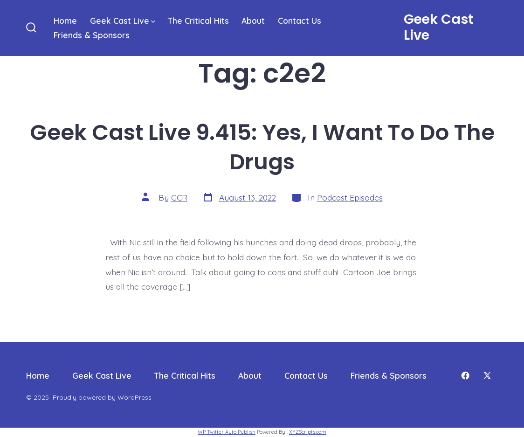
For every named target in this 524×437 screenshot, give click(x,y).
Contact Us (299, 20)
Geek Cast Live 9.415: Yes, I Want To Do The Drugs (262, 147)
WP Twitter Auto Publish (226, 432)
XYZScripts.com (307, 432)
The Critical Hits (198, 20)
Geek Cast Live (122, 20)
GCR (179, 197)
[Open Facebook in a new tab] (465, 375)
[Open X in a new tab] (487, 375)
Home (65, 20)
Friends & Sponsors (92, 35)
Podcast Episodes (350, 197)
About (253, 20)
